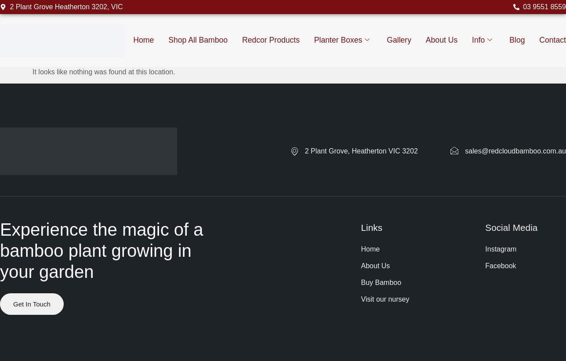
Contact (552, 40)
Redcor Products (271, 40)
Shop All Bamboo (198, 40)
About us (441, 40)
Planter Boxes (342, 40)
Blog (517, 40)
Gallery (399, 40)
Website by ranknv (29, 336)
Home (143, 40)
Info (482, 40)
